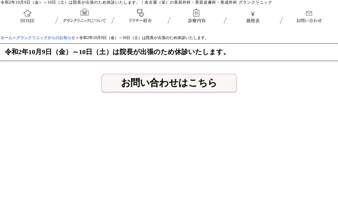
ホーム (6, 38)
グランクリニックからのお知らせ (45, 38)
